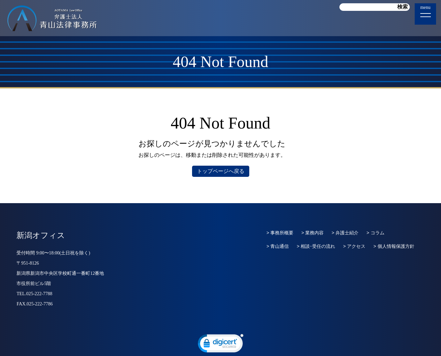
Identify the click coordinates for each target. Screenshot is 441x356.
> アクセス (354, 246)
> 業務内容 (312, 232)
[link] (221, 345)
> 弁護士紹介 (344, 232)
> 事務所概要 (279, 232)
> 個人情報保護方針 (393, 246)
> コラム (375, 232)
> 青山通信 (277, 246)
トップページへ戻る (220, 171)
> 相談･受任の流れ (316, 246)
